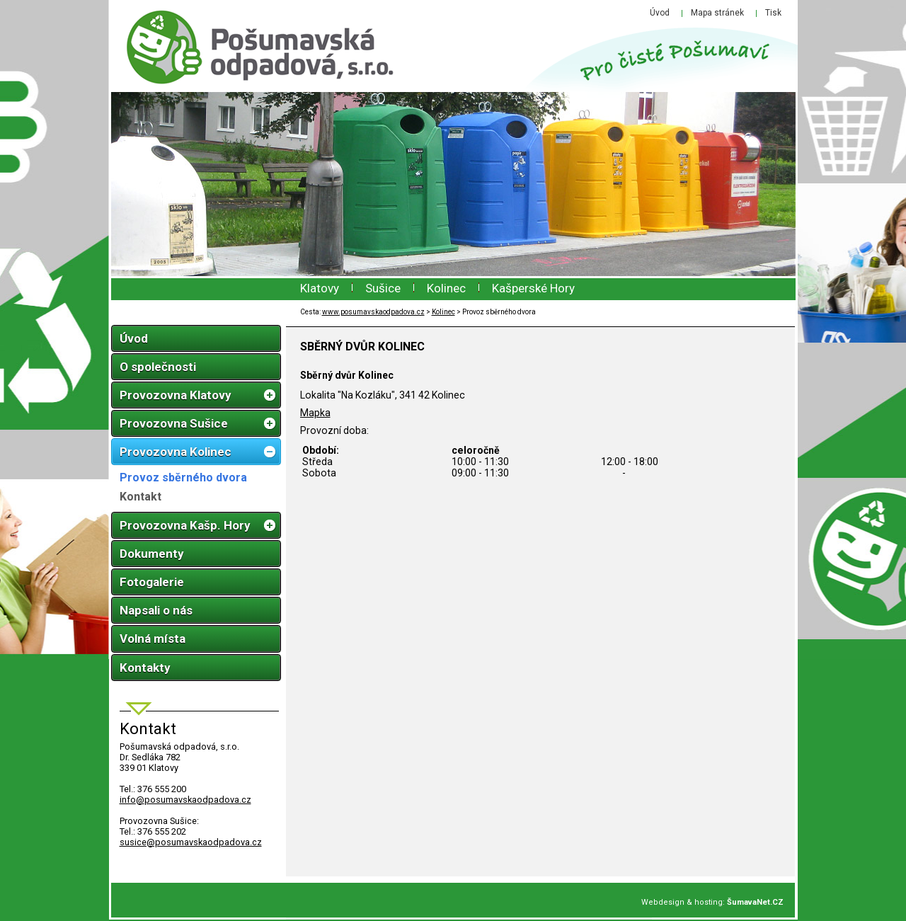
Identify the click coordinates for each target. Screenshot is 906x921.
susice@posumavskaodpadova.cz (191, 842)
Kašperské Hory (533, 288)
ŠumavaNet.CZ (755, 902)
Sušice (383, 288)
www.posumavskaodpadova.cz (373, 312)
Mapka (315, 412)
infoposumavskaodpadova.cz (185, 799)
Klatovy (319, 288)
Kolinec (446, 288)
